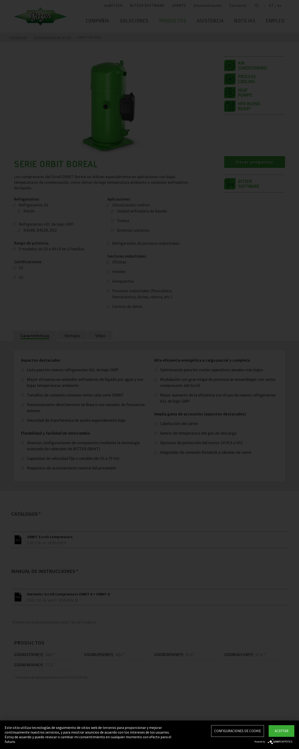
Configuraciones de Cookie (237, 731)
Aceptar (281, 731)
